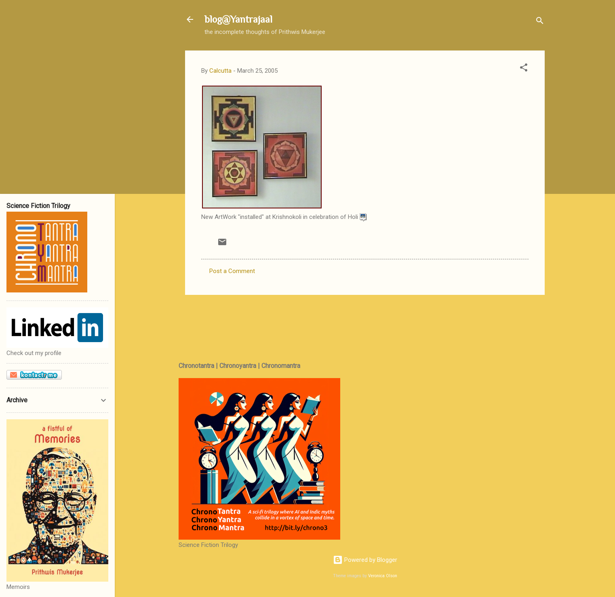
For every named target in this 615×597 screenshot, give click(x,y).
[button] (524, 69)
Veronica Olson (382, 575)
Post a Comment (232, 271)
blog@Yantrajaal (238, 19)
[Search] (540, 22)
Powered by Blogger (365, 559)
